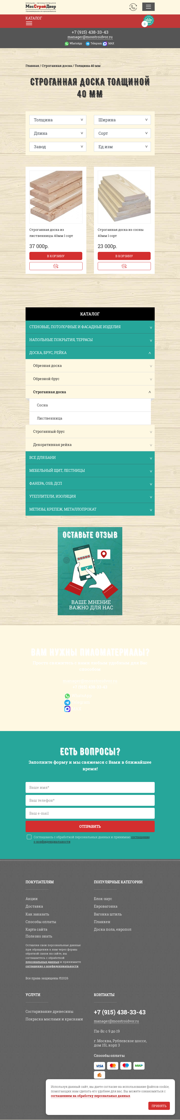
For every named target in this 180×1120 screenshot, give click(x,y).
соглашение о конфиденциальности (52, 966)
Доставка (34, 906)
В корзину (56, 256)
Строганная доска (49, 391)
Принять (159, 1106)
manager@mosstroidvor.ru (90, 36)
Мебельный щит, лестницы (90, 471)
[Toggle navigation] (148, 7)
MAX (111, 43)
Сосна (42, 405)
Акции (32, 898)
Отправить (90, 826)
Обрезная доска (47, 365)
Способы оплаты (41, 921)
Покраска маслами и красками (54, 1019)
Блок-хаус (103, 898)
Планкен (102, 921)
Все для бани (90, 458)
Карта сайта (36, 929)
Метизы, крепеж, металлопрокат (90, 510)
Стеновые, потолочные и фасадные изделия (90, 327)
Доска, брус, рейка (90, 353)
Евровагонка (105, 906)
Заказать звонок (133, 7)
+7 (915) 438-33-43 (90, 686)
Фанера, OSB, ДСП (90, 484)
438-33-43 (90, 32)
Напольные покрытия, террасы (90, 340)
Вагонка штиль (108, 914)
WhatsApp (76, 43)
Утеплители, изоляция (90, 497)
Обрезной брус (46, 378)
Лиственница (49, 418)
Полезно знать (39, 936)
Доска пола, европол (112, 929)
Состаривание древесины (49, 1011)
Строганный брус (49, 431)
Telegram (96, 43)
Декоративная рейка (52, 444)
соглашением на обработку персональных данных (90, 1096)
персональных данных (42, 962)
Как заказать (37, 914)
